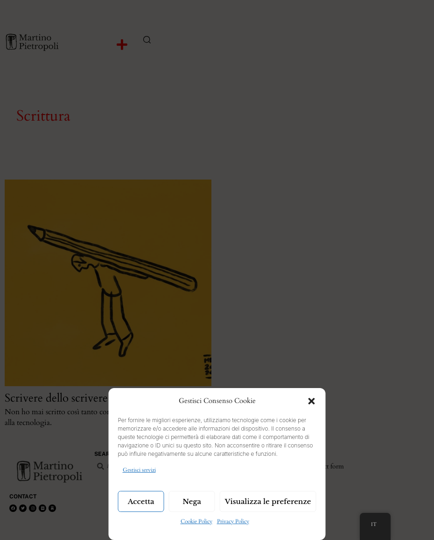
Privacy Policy (233, 521)
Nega (191, 501)
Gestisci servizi (139, 470)
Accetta (141, 501)
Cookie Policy (196, 521)
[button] (311, 401)
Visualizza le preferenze (268, 501)
